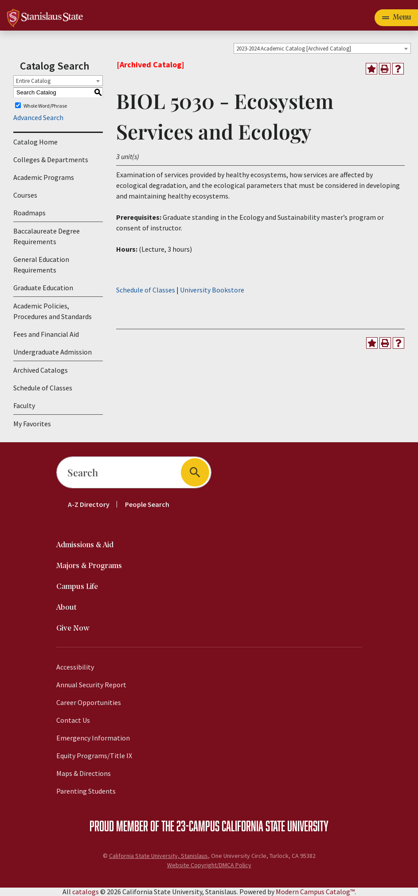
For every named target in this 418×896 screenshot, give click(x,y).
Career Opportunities (88, 702)
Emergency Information (93, 737)
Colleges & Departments (50, 159)
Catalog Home (35, 141)
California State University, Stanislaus (158, 856)
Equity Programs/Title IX (94, 755)
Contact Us (73, 720)
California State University (275, 826)
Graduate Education (43, 287)
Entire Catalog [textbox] (33, 81)
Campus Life (77, 587)
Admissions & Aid (84, 545)
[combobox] (322, 48)
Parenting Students (86, 791)
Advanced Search (38, 117)
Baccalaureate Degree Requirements (46, 236)
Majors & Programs (89, 566)
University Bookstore (212, 289)
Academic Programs (43, 177)
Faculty (24, 405)
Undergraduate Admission (52, 351)
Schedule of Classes (42, 387)
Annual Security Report (91, 684)
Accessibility (75, 666)
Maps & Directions (83, 773)
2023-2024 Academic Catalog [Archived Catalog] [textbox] (293, 48)
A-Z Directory (88, 504)
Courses (25, 195)
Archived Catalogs (40, 370)
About (66, 608)
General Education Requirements (41, 264)
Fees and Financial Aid (46, 334)
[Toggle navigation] (396, 17)
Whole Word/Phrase (45, 105)
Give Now (73, 628)
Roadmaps (29, 212)
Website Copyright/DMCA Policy (209, 865)
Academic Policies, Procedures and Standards (52, 311)
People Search (147, 504)
